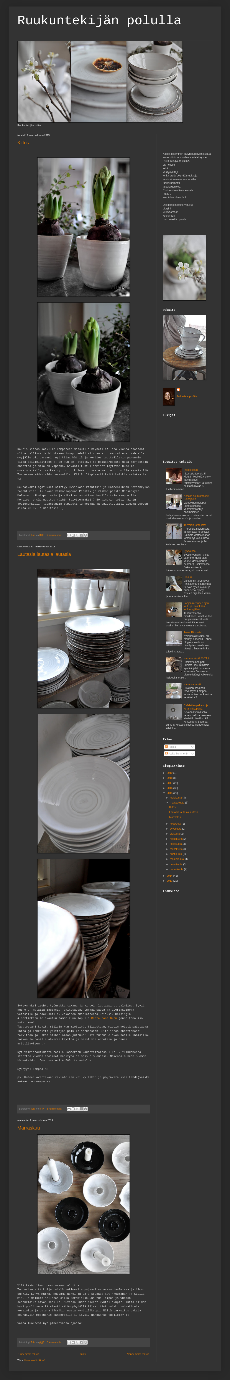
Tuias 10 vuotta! (193, 632)
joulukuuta (176, 797)
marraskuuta (177, 802)
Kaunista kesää (193, 684)
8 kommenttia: (54, 1108)
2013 (170, 880)
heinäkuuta (176, 838)
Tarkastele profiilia (187, 396)
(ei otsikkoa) (191, 469)
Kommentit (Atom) (34, 1360)
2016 (170, 788)
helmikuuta (176, 864)
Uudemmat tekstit (28, 1354)
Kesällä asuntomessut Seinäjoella (196, 497)
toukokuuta (176, 849)
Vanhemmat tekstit (138, 1354)
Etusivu (83, 1354)
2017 (170, 783)
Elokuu (188, 577)
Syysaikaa (190, 551)
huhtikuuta (176, 854)
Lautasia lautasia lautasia (44, 554)
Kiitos (23, 142)
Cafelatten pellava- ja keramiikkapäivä (196, 707)
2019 (170, 772)
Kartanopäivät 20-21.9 (196, 658)
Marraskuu (28, 1128)
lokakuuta (176, 823)
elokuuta (175, 833)
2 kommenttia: (54, 535)
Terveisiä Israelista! (195, 525)
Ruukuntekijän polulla (99, 20)
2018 (170, 777)
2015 (170, 793)
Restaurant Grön (105, 1018)
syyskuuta (176, 828)
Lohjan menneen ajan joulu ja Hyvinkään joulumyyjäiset (196, 606)
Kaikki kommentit (176, 753)
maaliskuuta (177, 859)
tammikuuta (177, 869)
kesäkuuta (176, 843)
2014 (170, 875)
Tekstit (170, 746)
